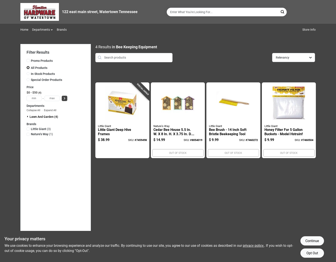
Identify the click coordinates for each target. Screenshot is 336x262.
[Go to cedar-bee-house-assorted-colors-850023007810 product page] (178, 120)
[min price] (34, 98)
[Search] (283, 11)
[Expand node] (28, 116)
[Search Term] (227, 12)
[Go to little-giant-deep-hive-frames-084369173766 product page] (122, 120)
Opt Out (312, 253)
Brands (62, 29)
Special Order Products (46, 80)
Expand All (50, 110)
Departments (41, 29)
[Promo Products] (28, 60)
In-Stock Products (43, 74)
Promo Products (42, 61)
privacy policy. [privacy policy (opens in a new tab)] (253, 246)
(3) (41, 129)
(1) (42, 134)
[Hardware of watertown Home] (39, 12)
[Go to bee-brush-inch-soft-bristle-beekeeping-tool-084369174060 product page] (233, 120)
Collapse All (33, 110)
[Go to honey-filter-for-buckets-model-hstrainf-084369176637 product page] (289, 120)
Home (24, 29)
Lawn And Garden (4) (44, 116)
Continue (312, 241)
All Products (39, 68)
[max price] (52, 98)
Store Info (309, 29)
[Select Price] (64, 98)
